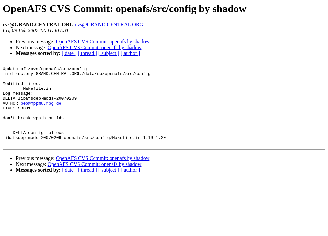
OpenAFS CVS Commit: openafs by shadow (103, 41)
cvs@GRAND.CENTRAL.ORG (109, 24)
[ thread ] (87, 53)
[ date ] (69, 53)
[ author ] (130, 53)
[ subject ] (108, 53)
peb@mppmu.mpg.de (41, 111)
